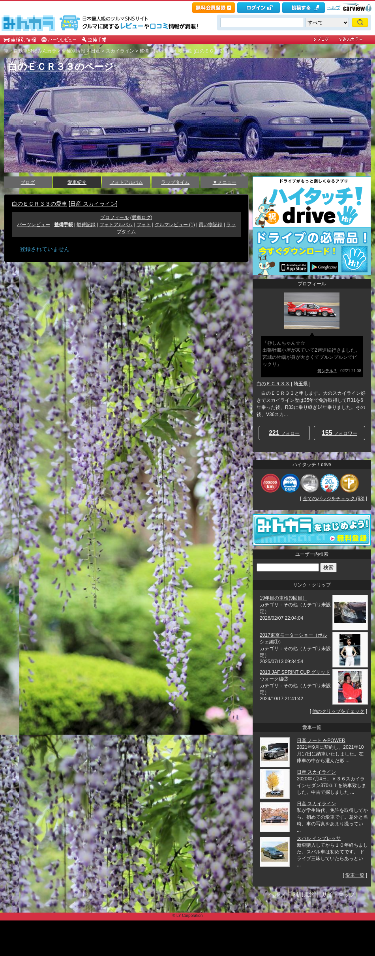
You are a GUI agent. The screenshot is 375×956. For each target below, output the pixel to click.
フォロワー (339, 432)
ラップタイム (175, 182)
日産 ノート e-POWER (321, 740)
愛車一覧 (354, 875)
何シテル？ (327, 371)
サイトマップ (338, 894)
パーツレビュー (33, 224)
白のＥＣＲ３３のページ (61, 66)
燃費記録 (86, 224)
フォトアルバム (126, 182)
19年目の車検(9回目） (283, 598)
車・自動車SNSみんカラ (30, 51)
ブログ (28, 182)
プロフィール (114, 217)
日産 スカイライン (93, 204)
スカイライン (120, 51)
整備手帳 (148, 51)
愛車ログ (141, 217)
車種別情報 (73, 51)
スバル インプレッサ (319, 838)
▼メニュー (224, 182)
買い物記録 (210, 224)
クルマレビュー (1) (175, 224)
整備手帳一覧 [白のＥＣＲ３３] (196, 51)
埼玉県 (301, 383)
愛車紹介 (77, 182)
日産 (95, 51)
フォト (144, 224)
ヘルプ (333, 7)
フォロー (284, 432)
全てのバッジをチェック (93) (334, 498)
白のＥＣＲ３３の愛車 (39, 204)
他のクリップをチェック (338, 711)
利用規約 (303, 894)
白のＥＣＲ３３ (273, 383)
